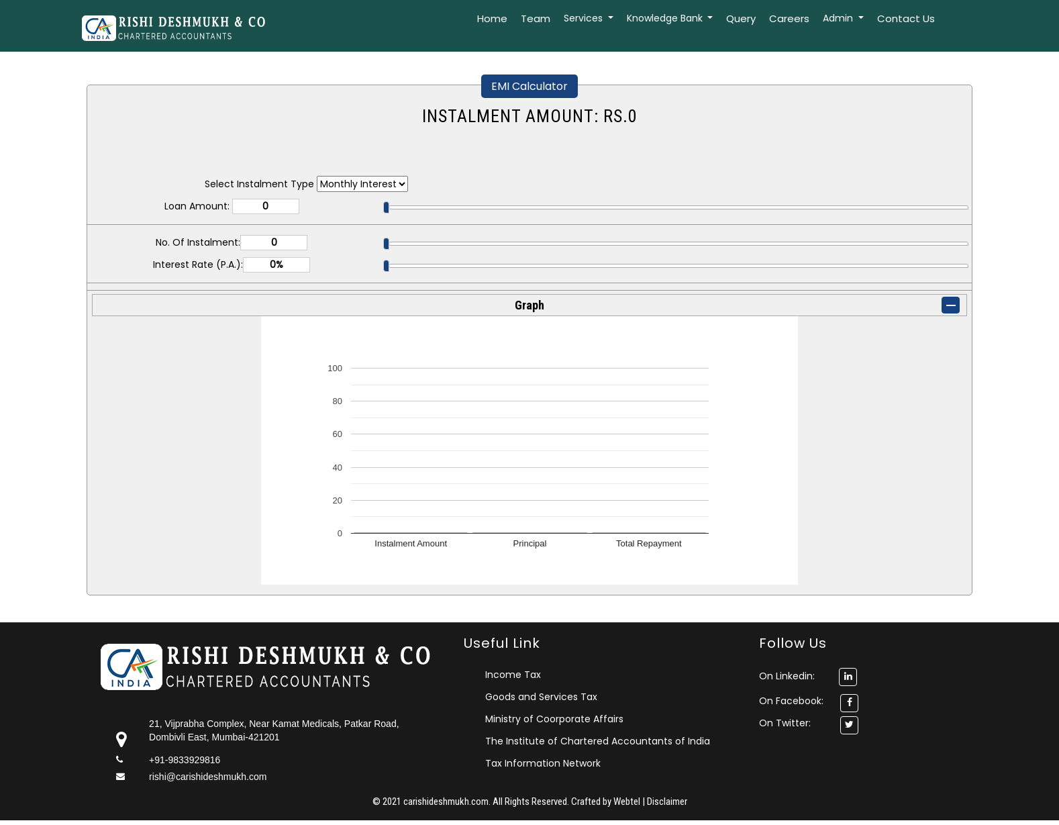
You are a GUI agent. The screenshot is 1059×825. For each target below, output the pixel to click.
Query (741, 18)
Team (535, 18)
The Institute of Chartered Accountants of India (597, 741)
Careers (789, 18)
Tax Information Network (543, 763)
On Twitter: (785, 723)
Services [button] (584, 18)
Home (492, 18)
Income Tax (513, 674)
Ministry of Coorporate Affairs (554, 719)
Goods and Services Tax (541, 696)
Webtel (627, 801)
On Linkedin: (808, 676)
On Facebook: (791, 701)
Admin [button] (839, 18)
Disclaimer (667, 801)
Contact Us (906, 18)
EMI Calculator (529, 86)
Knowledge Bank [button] (666, 18)
